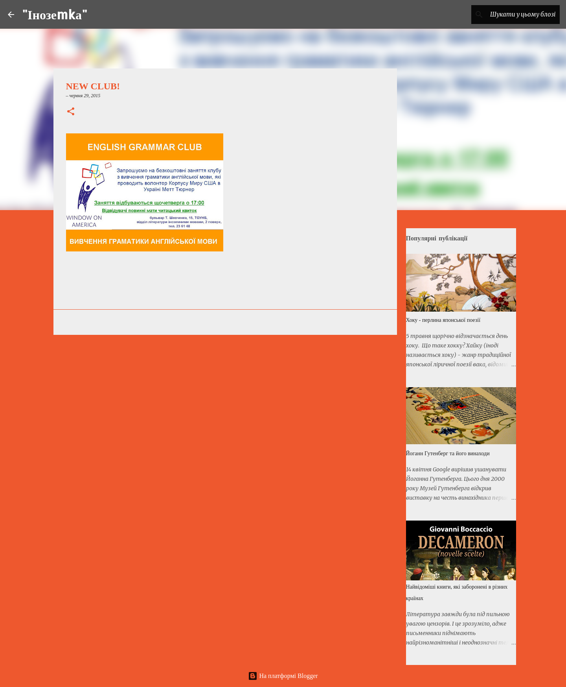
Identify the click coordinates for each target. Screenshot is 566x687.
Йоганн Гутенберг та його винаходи (448, 453)
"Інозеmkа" (54, 14)
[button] (70, 112)
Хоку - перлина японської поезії (443, 320)
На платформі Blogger (283, 675)
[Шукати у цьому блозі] (518, 14)
